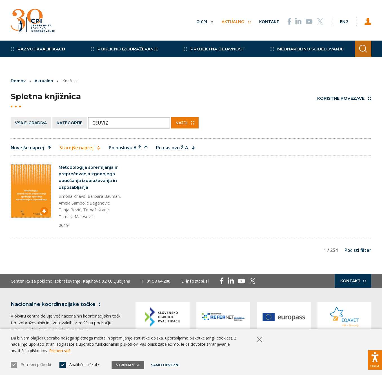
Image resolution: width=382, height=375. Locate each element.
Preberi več (59, 350)
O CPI (203, 21)
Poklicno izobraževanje (123, 50)
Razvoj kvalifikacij (38, 50)
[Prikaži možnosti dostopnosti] (375, 359)
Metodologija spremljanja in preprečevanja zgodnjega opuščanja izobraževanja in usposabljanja (89, 177)
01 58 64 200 (159, 281)
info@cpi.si (199, 281)
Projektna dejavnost (212, 50)
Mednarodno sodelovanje (303, 50)
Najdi (185, 122)
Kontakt (267, 21)
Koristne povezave (344, 98)
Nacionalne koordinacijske (57, 304)
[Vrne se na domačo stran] (33, 21)
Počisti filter (358, 250)
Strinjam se (128, 365)
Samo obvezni (165, 365)
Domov (18, 80)
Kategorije (70, 122)
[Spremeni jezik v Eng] (343, 21)
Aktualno (234, 21)
